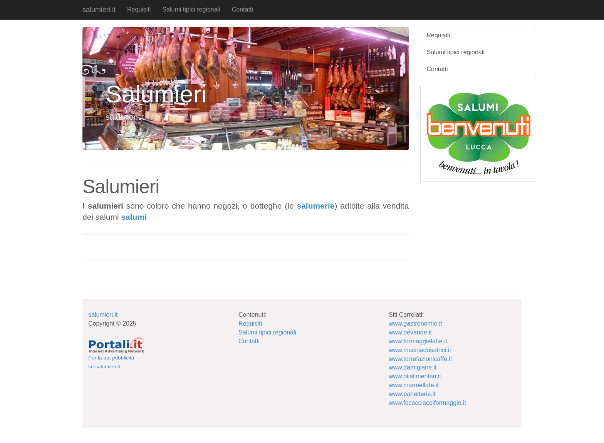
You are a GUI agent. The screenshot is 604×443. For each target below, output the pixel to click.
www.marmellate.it (414, 385)
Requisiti (139, 9)
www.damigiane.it (413, 367)
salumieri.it (99, 9)
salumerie (315, 205)
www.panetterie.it (412, 394)
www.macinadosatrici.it (420, 350)
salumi (134, 216)
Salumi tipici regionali (191, 9)
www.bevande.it (410, 332)
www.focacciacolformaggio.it (427, 403)
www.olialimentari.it (415, 376)
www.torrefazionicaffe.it (420, 359)
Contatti (242, 9)
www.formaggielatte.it (418, 341)
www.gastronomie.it (415, 323)
